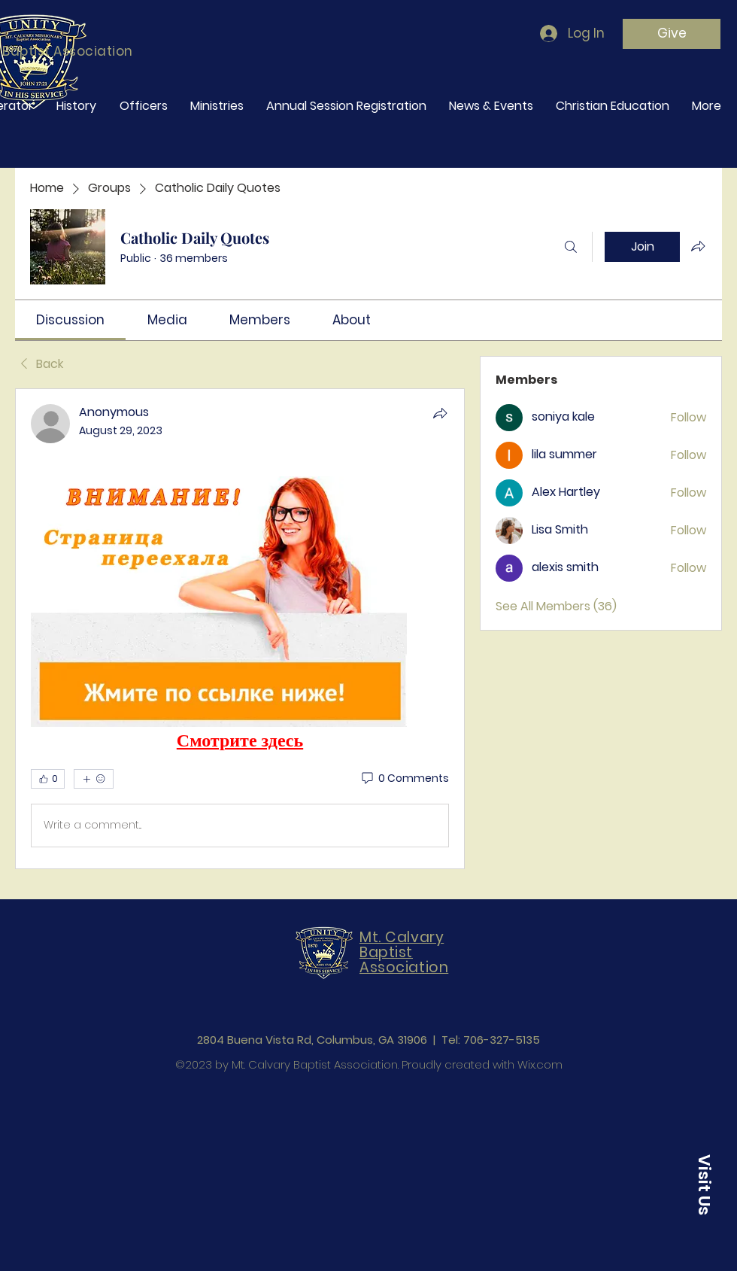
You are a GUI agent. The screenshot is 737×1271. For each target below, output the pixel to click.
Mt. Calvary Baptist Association (403, 952)
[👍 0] (48, 779)
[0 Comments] (404, 778)
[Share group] (698, 246)
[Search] (571, 247)
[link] (70, 320)
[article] (240, 628)
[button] (704, 1184)
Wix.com (540, 1064)
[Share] (440, 413)
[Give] (671, 34)
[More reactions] (94, 779)
